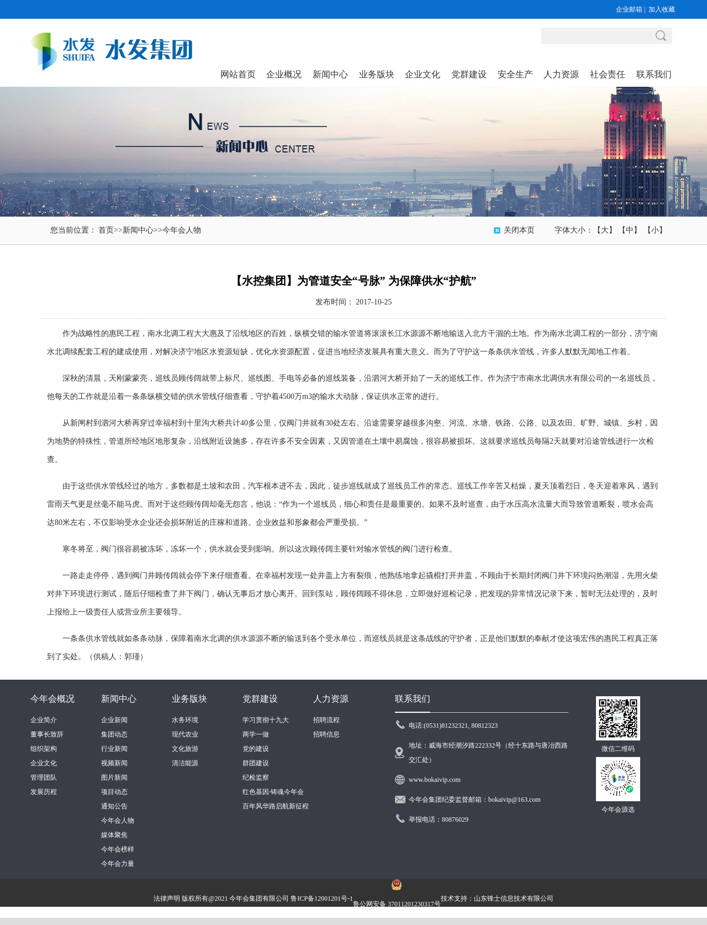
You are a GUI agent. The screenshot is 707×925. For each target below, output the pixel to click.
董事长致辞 (47, 734)
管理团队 (43, 777)
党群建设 (260, 698)
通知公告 (114, 806)
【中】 (629, 230)
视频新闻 (114, 763)
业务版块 (189, 698)
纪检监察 (255, 777)
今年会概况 (52, 698)
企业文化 (43, 763)
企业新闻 (114, 720)
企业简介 (43, 720)
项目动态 (114, 792)
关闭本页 (519, 230)
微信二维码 (618, 749)
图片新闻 (114, 777)
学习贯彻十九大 (265, 720)
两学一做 (255, 734)
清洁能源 (185, 763)
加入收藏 (661, 9)
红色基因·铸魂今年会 (273, 792)
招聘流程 (326, 720)
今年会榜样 (117, 849)
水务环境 (185, 720)
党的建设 (255, 749)
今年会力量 (117, 864)
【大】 (604, 230)
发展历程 (43, 792)
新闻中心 (138, 230)
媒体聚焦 (114, 835)
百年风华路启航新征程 (275, 806)
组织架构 (43, 749)
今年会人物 (181, 230)
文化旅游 (185, 749)
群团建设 (255, 763)
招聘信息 (326, 734)
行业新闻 (114, 749)
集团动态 (114, 734)
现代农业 (185, 734)
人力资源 (331, 698)
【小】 (655, 230)
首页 (106, 230)
